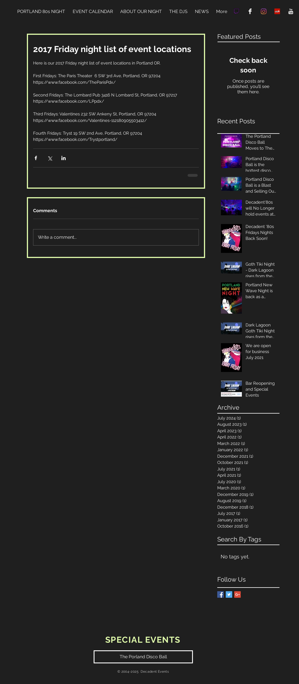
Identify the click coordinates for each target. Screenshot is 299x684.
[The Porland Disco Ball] (143, 656)
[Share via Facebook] (35, 158)
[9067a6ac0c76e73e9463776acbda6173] (236, 11)
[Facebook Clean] (250, 11)
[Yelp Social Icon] (277, 11)
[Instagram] (263, 11)
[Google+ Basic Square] (237, 594)
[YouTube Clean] (291, 11)
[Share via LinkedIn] (63, 158)
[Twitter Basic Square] (229, 594)
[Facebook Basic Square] (220, 594)
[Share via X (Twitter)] (49, 158)
